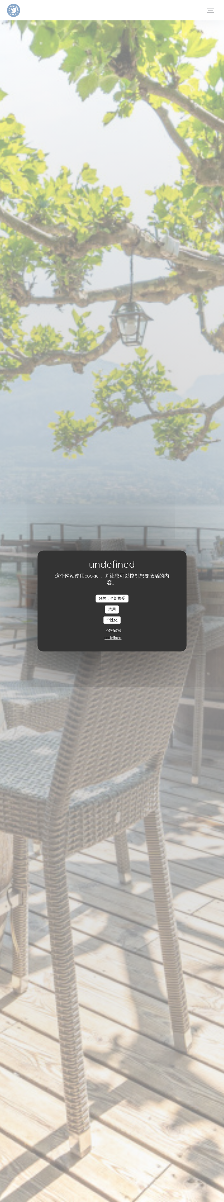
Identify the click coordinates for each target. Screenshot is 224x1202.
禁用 (112, 609)
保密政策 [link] (114, 630)
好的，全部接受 (112, 598)
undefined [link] (112, 637)
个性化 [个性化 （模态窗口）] (112, 619)
